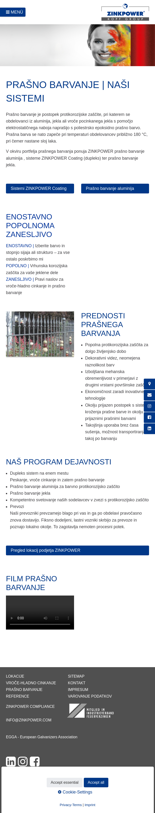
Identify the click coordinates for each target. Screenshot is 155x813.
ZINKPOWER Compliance (30, 707)
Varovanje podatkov (90, 696)
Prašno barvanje (24, 690)
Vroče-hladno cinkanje (31, 683)
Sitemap (76, 676)
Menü (17, 12)
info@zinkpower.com (28, 720)
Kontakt (76, 683)
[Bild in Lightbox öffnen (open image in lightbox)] (40, 336)
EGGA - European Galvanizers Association (41, 737)
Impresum (78, 690)
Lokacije (15, 676)
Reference (17, 696)
